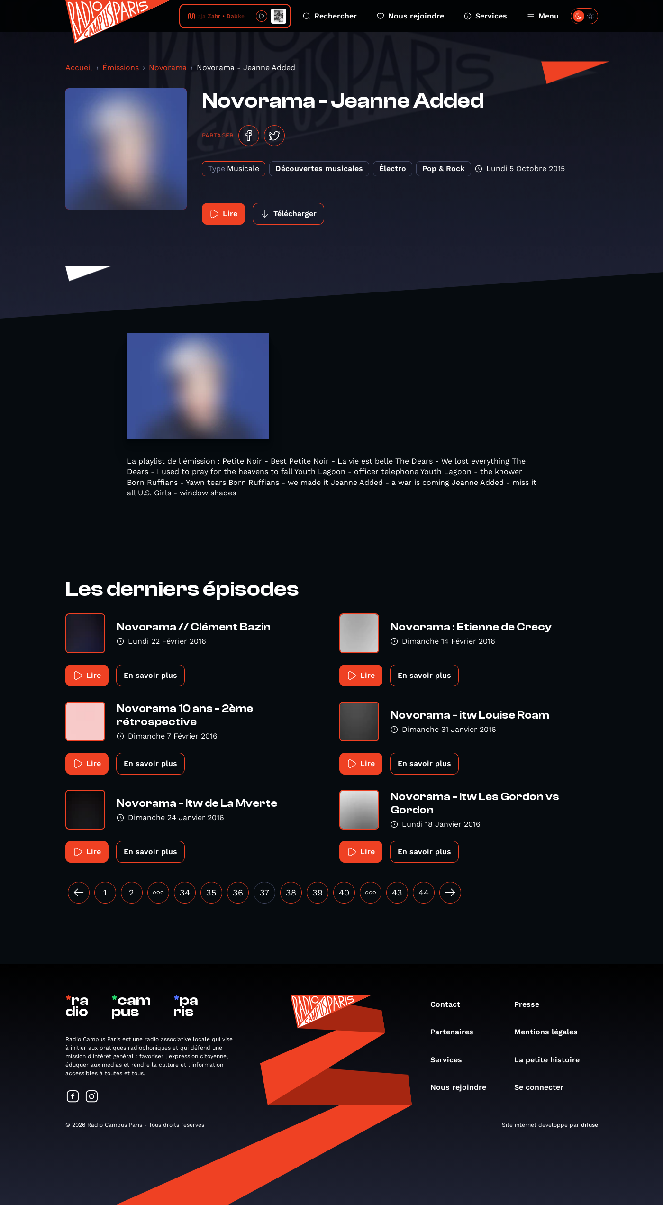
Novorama (168, 67)
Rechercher (330, 15)
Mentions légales (550, 1031)
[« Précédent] (78, 892)
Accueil (78, 67)
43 (397, 892)
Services (485, 15)
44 (423, 892)
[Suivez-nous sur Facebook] (73, 1097)
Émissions (120, 67)
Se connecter (543, 1087)
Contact (450, 1004)
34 (185, 892)
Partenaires (456, 1031)
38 (291, 892)
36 (238, 892)
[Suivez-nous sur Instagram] (92, 1097)
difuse (589, 1125)
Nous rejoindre (410, 15)
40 (344, 892)
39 (317, 892)
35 (211, 892)
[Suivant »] (450, 892)
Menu (543, 15)
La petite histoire (551, 1059)
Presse (531, 1004)
